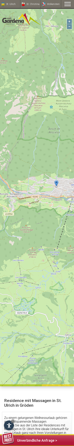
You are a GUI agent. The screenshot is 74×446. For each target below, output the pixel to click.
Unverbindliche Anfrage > (29, 439)
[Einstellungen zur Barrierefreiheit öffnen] (9, 425)
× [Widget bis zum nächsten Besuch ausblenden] (13, 421)
